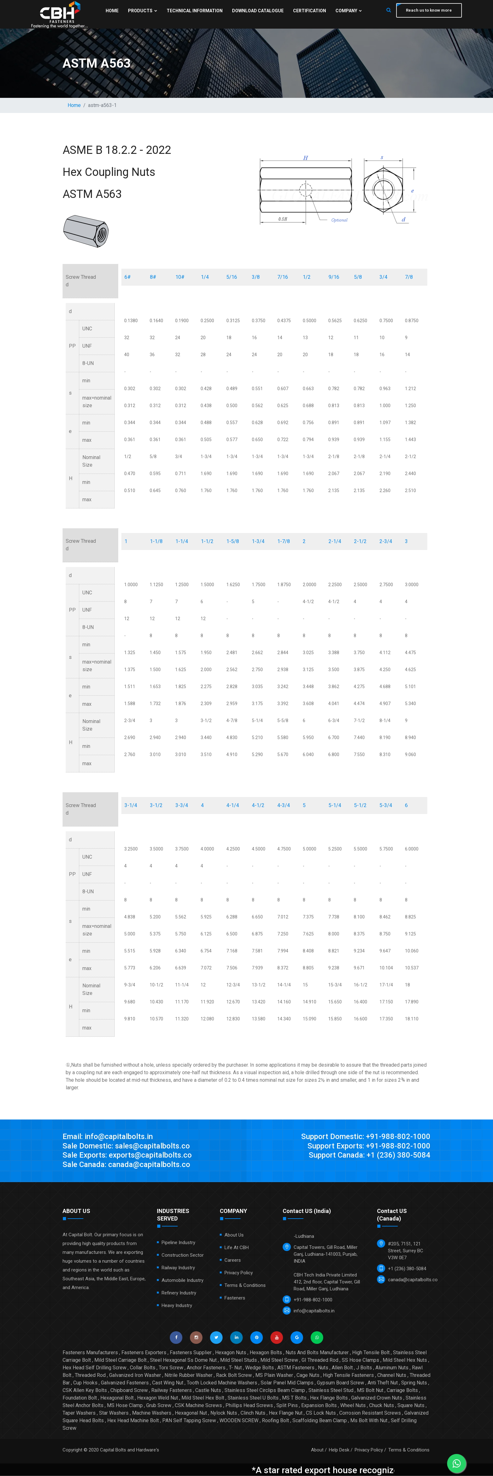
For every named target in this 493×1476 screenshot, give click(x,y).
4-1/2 (258, 805)
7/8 (409, 277)
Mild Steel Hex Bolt (202, 1398)
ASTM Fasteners (295, 1368)
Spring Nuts (414, 1383)
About (317, 1450)
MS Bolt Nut (370, 1391)
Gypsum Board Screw (340, 1383)
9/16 (334, 277)
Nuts (323, 1368)
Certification (309, 10)
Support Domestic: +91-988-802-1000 (365, 1136)
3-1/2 (156, 805)
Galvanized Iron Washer (135, 1375)
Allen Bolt (342, 1368)
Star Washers (114, 1413)
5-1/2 (360, 805)
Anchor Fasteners (206, 1368)
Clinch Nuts (253, 1413)
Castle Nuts (208, 1391)
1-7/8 (283, 541)
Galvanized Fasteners (125, 1383)
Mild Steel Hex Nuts (405, 1360)
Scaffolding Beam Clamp (319, 1421)
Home (112, 10)
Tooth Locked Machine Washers (222, 1383)
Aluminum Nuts (391, 1368)
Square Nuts (410, 1406)
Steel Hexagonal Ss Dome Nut (183, 1360)
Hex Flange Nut (285, 1413)
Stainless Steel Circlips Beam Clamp (264, 1391)
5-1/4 (335, 805)
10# (180, 277)
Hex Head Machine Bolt (133, 1421)
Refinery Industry (179, 1293)
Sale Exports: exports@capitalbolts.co (128, 1155)
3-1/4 (131, 805)
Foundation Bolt (80, 1398)
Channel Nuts (391, 1375)
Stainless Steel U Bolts (253, 1398)
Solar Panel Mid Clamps (287, 1383)
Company (348, 10)
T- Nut (235, 1368)
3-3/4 (181, 805)
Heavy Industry (177, 1306)
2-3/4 (385, 541)
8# (153, 277)
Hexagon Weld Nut (157, 1398)
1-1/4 (181, 541)
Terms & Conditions (245, 1285)
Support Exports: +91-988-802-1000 (368, 1146)
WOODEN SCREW (238, 1421)
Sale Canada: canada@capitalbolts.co (127, 1165)
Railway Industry (178, 1268)
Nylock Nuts (223, 1413)
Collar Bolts (142, 1368)
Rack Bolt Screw (234, 1375)
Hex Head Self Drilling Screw (94, 1368)
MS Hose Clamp (125, 1406)
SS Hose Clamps (360, 1360)
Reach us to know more (429, 10)
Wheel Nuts (353, 1406)
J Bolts (364, 1368)
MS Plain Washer (274, 1375)
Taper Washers (79, 1413)
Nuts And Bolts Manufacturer (317, 1353)
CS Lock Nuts (321, 1413)
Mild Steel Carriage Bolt (120, 1360)
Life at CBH (236, 1248)
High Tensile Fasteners (348, 1375)
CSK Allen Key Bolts (85, 1391)
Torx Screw (171, 1368)
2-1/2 (360, 541)
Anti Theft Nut (383, 1383)
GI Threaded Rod (320, 1360)
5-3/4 (385, 805)
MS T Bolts (294, 1398)
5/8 (358, 277)
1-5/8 (232, 541)
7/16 (282, 277)
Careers (232, 1260)
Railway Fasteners (171, 1391)
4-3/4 (283, 805)
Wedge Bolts (259, 1368)
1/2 (307, 277)
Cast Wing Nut (167, 1383)
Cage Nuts (307, 1375)
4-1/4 (232, 805)
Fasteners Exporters (143, 1353)
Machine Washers (151, 1413)
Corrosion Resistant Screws (370, 1413)
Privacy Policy (238, 1273)
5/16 (231, 277)
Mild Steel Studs (238, 1360)
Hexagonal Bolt (117, 1398)
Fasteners (234, 1298)
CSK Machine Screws (198, 1406)
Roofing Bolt (275, 1421)
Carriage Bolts (402, 1391)
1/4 (205, 277)
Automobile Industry (182, 1280)
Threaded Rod (90, 1375)
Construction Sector (183, 1255)
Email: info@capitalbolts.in (108, 1136)
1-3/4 (258, 541)
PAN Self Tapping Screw (189, 1421)
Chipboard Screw (129, 1391)
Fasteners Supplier (191, 1353)
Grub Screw (158, 1406)
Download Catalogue (258, 10)
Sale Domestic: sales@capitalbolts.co (127, 1146)
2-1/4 (335, 541)
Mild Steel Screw (279, 1360)
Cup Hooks (85, 1383)
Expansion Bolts (319, 1406)
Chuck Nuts (381, 1406)
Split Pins (287, 1406)
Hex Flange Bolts (329, 1398)
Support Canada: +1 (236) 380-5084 (369, 1155)
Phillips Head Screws (249, 1406)
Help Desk (339, 1450)
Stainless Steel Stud (330, 1391)
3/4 (383, 277)
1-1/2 (207, 541)
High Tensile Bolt (371, 1353)
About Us (234, 1235)
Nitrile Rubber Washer (188, 1375)
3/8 (256, 277)
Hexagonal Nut (191, 1413)
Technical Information (195, 10)
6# (128, 277)
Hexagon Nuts (230, 1353)
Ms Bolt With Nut (368, 1421)
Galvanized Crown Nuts (376, 1398)
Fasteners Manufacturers (90, 1353)
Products (142, 10)
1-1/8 (156, 541)
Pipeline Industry (178, 1243)
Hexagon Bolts (266, 1353)
